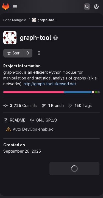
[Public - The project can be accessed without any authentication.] (55, 37)
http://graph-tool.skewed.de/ (50, 83)
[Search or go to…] (87, 6)
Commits (20, 105)
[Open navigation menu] (15, 6)
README (14, 120)
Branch (53, 105)
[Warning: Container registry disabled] (8, 129)
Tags (80, 105)
